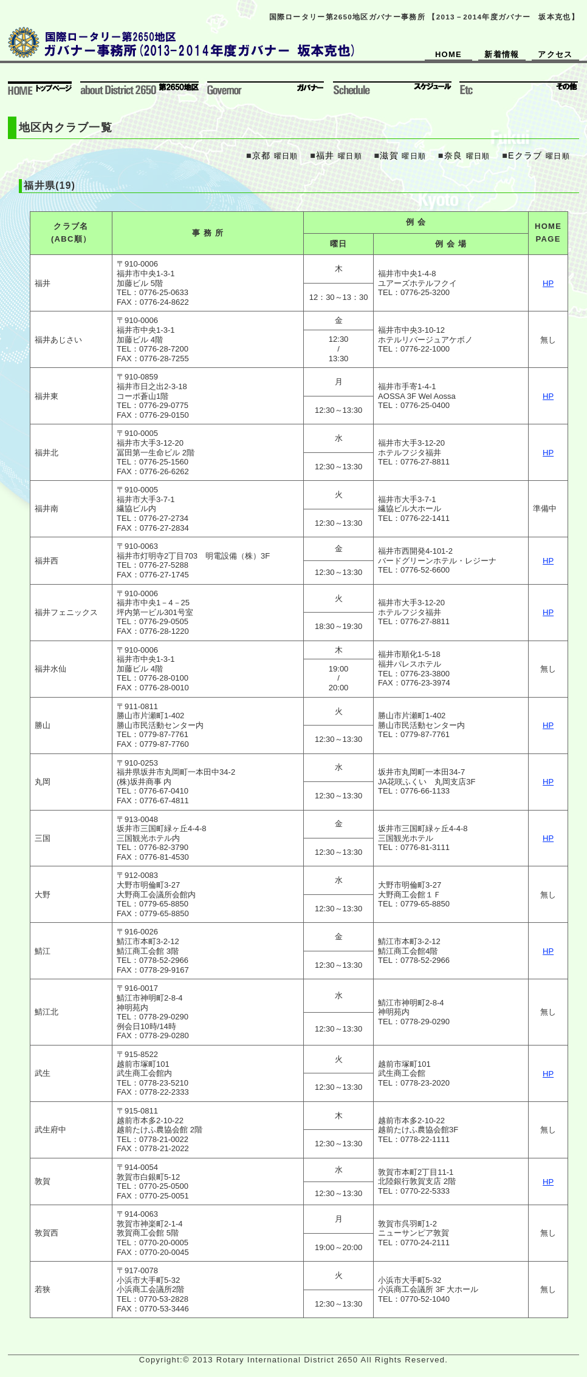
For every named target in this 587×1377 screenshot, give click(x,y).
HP (548, 283)
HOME (448, 54)
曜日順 (286, 156)
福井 (325, 155)
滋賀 (389, 155)
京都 (261, 155)
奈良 (453, 155)
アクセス (555, 54)
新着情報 (501, 54)
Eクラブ (525, 155)
